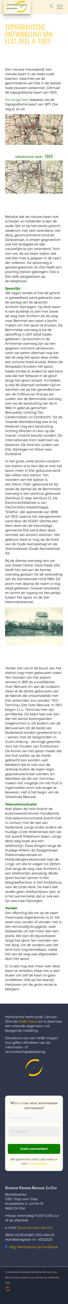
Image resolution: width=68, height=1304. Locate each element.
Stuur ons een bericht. (35, 1228)
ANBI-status (28, 1022)
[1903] (34, 177)
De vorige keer (17, 100)
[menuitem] (7, 1289)
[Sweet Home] (34, 626)
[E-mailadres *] (34, 1132)
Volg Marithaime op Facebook (33, 1247)
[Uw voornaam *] (34, 1118)
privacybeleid (37, 1163)
